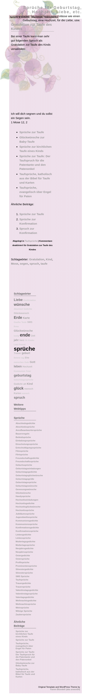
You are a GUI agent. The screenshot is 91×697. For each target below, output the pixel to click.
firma (16, 326)
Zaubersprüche (23, 614)
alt (24, 384)
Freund (22, 344)
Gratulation (36, 259)
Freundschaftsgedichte (27, 458)
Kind (49, 259)
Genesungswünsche (26, 489)
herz (21, 340)
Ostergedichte (23, 555)
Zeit (33, 335)
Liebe (18, 300)
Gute (26, 362)
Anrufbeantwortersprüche (29, 430)
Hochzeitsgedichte (25, 503)
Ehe (27, 357)
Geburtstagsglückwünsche (29, 475)
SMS (29, 322)
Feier (28, 371)
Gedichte (28, 309)
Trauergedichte (23, 583)
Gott (32, 362)
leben (18, 366)
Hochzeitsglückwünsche (28, 507)
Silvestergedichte (24, 569)
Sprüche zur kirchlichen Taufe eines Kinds (24, 633)
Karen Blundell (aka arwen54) (65, 689)
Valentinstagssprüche (27, 594)
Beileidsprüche (23, 437)
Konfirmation (29, 300)
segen (24, 263)
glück (19, 388)
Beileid (17, 358)
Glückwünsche (23, 330)
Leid (16, 344)
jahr (16, 340)
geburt (26, 353)
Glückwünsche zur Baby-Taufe (25, 664)
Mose (14, 263)
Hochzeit (27, 366)
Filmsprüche (22, 451)
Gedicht (18, 384)
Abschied (18, 309)
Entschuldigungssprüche (28, 448)
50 (26, 340)
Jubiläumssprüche (25, 514)
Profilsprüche (22, 562)
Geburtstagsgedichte (26, 472)
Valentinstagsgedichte (27, 590)
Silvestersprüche (24, 573)
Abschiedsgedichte (25, 423)
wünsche (22, 304)
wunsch (26, 393)
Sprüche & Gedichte (20, 17)
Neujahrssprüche (24, 552)
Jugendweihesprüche (26, 517)
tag (22, 358)
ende (25, 335)
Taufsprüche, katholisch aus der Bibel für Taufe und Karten (35, 178)
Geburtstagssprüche (23, 380)
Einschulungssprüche (27, 444)
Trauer (17, 353)
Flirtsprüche (22, 454)
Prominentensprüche (26, 566)
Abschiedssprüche (25, 427)
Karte (26, 317)
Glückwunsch (21, 313)
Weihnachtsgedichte (26, 600)
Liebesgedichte (23, 535)
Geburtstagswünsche (26, 486)
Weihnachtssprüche (26, 604)
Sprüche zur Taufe (31, 132)
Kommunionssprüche (27, 524)
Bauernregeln (22, 434)
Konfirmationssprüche (27, 531)
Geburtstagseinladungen (28, 468)
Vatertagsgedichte (25, 597)
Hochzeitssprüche (25, 510)
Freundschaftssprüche (27, 461)
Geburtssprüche (24, 465)
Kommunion (19, 371)
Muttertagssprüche (25, 545)
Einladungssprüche (26, 440)
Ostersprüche (23, 559)
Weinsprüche (22, 607)
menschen (19, 362)
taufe (44, 263)
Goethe (17, 322)
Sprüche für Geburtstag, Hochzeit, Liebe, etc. (52, 9)
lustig (16, 336)
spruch (34, 263)
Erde (18, 317)
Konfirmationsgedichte (27, 527)
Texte (24, 322)
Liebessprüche (23, 538)
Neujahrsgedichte (25, 548)
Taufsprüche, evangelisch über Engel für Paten (35, 192)
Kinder (31, 340)
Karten (17, 393)
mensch (28, 389)
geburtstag (22, 375)
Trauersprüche (23, 587)
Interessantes (51, 17)
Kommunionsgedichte (27, 521)
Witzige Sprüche (24, 611)
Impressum (37, 17)
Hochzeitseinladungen (27, 500)
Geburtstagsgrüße (25, 479)
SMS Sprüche (22, 576)
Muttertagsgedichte (25, 541)
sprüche (24, 349)
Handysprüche (23, 496)
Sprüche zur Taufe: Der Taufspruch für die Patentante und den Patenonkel (25, 656)
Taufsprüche (31, 241)
